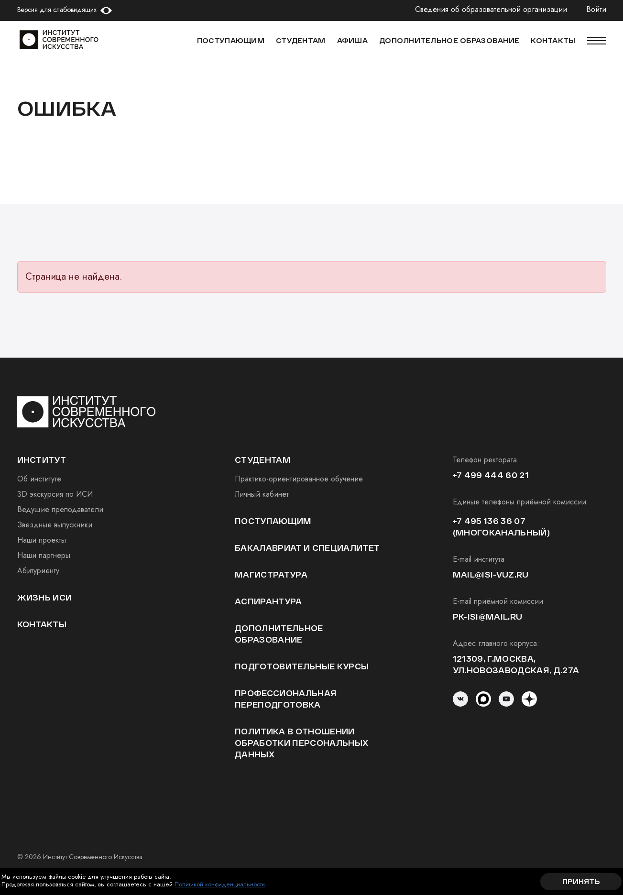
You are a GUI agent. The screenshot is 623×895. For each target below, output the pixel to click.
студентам (263, 459)
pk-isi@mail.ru (487, 616)
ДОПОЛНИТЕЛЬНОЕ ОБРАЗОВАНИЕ (449, 40)
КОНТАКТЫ (553, 40)
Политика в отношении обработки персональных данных (301, 743)
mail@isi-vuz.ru (491, 574)
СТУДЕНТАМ (301, 40)
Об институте (39, 478)
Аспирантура (268, 601)
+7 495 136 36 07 (489, 520)
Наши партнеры (43, 555)
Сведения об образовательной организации (491, 10)
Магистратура (271, 574)
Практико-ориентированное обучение (299, 478)
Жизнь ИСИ (44, 597)
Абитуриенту (38, 570)
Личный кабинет (262, 494)
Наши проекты (41, 540)
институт (41, 459)
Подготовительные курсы (302, 666)
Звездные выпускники (54, 524)
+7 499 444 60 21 (491, 475)
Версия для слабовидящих (57, 9)
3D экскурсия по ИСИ (55, 494)
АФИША (352, 40)
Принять (581, 881)
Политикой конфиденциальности (220, 884)
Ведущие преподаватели (60, 509)
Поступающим (230, 40)
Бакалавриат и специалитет (307, 547)
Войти (596, 10)
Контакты (42, 624)
